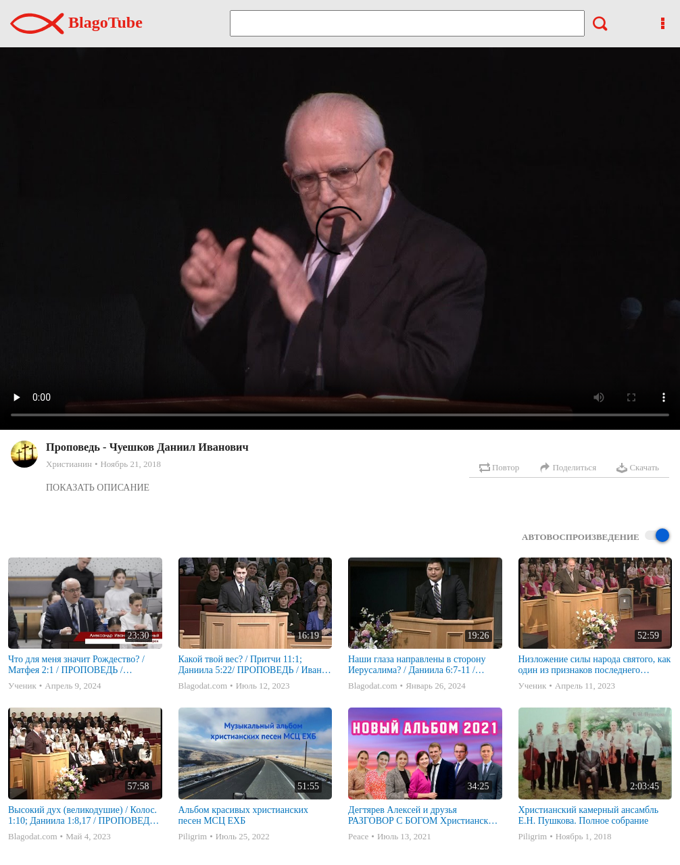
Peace (358, 836)
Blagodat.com (203, 686)
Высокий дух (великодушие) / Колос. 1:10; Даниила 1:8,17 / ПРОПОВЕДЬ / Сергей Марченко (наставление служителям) (84, 815)
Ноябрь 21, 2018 (130, 464)
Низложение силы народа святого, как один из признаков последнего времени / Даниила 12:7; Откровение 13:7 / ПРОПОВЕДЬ (594, 665)
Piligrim (193, 836)
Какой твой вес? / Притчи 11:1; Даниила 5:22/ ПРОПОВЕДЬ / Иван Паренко (250, 665)
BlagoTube (76, 22)
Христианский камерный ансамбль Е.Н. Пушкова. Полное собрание (588, 815)
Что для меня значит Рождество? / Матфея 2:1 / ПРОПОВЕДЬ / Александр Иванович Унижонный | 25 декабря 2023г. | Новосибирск (84, 665)
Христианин (69, 464)
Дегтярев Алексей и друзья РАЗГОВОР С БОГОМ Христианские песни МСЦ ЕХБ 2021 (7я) (422, 815)
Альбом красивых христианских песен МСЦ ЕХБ (243, 815)
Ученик (22, 686)
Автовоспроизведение (595, 536)
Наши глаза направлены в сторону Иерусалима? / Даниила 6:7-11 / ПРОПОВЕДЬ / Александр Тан (417, 665)
